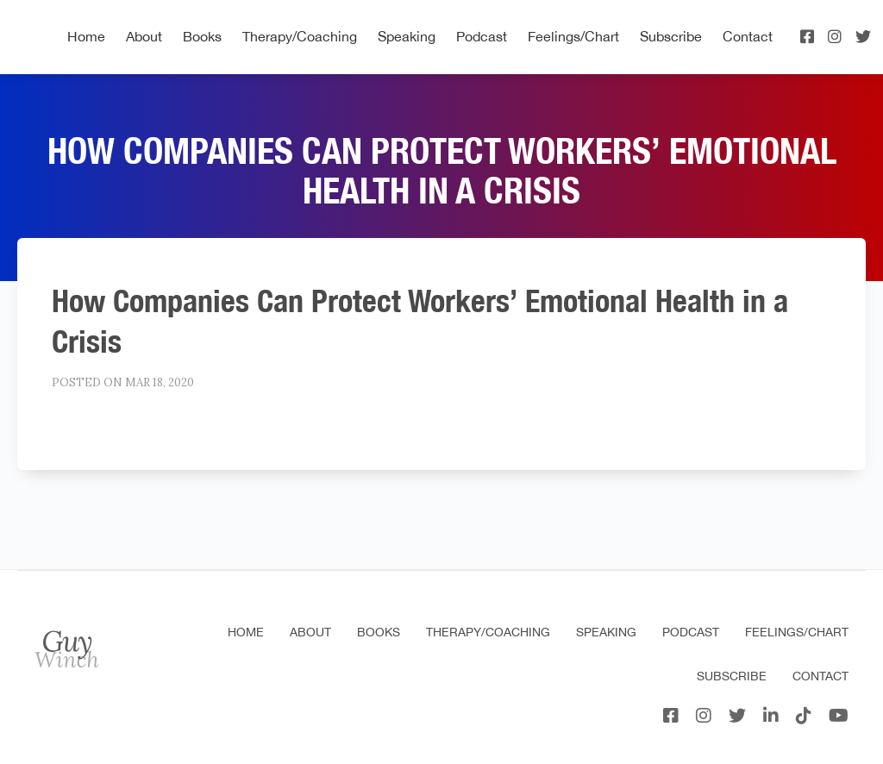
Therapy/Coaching (299, 36)
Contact (748, 36)
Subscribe (671, 36)
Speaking (406, 36)
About (144, 36)
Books (202, 36)
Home (86, 36)
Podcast (481, 36)
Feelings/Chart (573, 36)
